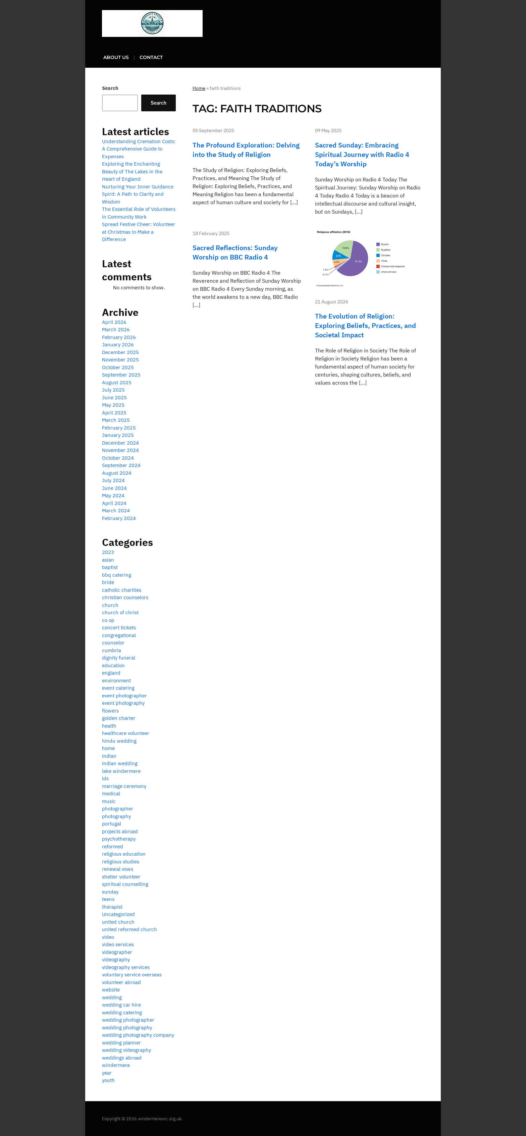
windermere (116, 1065)
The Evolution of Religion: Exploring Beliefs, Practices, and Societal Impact (365, 325)
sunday (110, 892)
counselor (113, 642)
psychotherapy (119, 839)
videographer (117, 952)
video (108, 937)
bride (108, 582)
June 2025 (114, 397)
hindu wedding (119, 741)
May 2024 (113, 495)
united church (118, 922)
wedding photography (127, 1027)
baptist (110, 567)
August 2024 (117, 473)
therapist (112, 907)
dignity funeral (118, 658)
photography (116, 816)
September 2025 (121, 375)
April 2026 (114, 322)
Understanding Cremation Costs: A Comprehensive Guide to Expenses (138, 149)
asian (108, 560)
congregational (119, 635)
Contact (151, 57)
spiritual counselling (125, 884)
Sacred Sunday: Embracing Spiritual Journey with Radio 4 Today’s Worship (362, 154)
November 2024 (120, 450)
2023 (108, 552)
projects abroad (120, 831)
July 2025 (113, 390)
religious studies (120, 861)
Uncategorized (118, 914)
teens (108, 899)
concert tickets (119, 627)
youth (108, 1080)
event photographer (124, 695)
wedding (112, 997)
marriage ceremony (124, 786)
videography (116, 959)
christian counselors (125, 597)
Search (110, 88)
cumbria (111, 650)
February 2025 (119, 427)
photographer (117, 808)
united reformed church (129, 929)
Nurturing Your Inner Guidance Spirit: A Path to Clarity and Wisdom (137, 194)
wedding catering (122, 1012)
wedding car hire (121, 1005)
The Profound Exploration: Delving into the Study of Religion (246, 149)
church (110, 605)
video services (118, 944)
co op (108, 620)
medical (111, 793)
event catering (118, 688)
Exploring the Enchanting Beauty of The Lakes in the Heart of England (132, 171)
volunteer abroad (121, 982)
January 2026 (118, 344)
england (111, 673)
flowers (110, 710)
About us (116, 57)
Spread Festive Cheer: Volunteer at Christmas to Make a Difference (138, 231)
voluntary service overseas (132, 974)
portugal (111, 823)
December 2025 (120, 352)
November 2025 (120, 359)
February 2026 (119, 337)
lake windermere (121, 771)
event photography (123, 703)
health (109, 726)
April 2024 (114, 503)
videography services (126, 967)
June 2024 (114, 488)
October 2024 (118, 458)
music (109, 801)
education (113, 665)
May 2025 (113, 405)
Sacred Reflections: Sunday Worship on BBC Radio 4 (235, 252)
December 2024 (120, 443)
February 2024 (119, 518)
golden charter (119, 718)
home (108, 748)
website (111, 989)
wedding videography (126, 1050)
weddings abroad (122, 1058)
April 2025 (114, 412)
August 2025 (117, 382)
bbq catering (116, 575)
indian (109, 756)
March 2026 (116, 329)
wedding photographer (128, 1020)
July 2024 (113, 480)
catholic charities (121, 590)
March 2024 (116, 510)
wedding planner (121, 1042)
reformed (112, 846)
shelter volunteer (121, 876)
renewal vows (117, 869)
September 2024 (121, 465)
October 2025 (118, 367)
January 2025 (118, 435)
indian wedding (120, 763)
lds (105, 778)
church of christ (120, 612)
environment (116, 680)
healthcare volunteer (125, 733)
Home (199, 88)
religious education (124, 854)
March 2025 (116, 420)
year (107, 1073)
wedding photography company (138, 1035)
